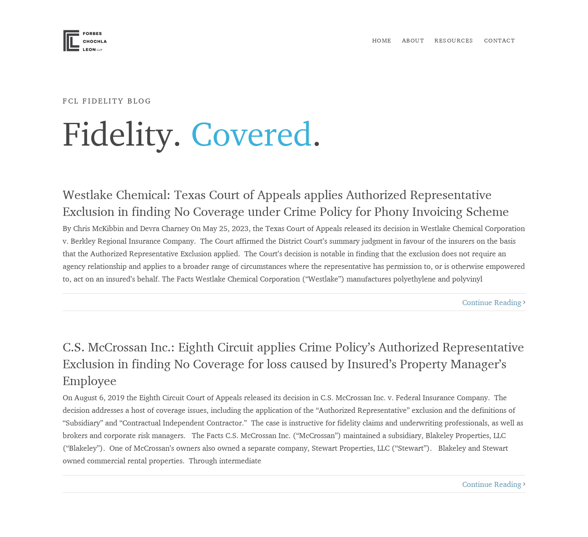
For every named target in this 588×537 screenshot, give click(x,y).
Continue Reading (491, 302)
